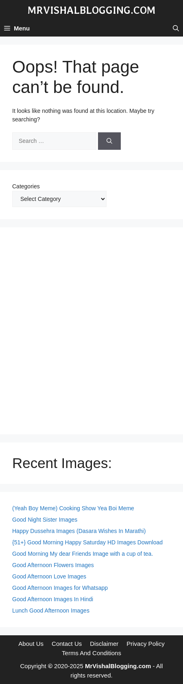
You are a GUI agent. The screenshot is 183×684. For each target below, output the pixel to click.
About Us (31, 643)
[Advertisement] (91, 331)
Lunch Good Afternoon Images (50, 610)
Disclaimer (104, 643)
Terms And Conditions (91, 652)
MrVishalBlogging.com (91, 10)
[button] (176, 28)
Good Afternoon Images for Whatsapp (60, 588)
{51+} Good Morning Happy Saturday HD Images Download (87, 542)
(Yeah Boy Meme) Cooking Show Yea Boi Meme (73, 508)
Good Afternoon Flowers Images (53, 565)
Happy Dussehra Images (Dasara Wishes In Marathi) (79, 531)
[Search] (109, 141)
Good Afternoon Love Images (49, 576)
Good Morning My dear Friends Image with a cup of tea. (82, 553)
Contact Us (67, 643)
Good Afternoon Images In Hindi (52, 599)
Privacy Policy (145, 643)
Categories (26, 186)
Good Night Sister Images (44, 519)
